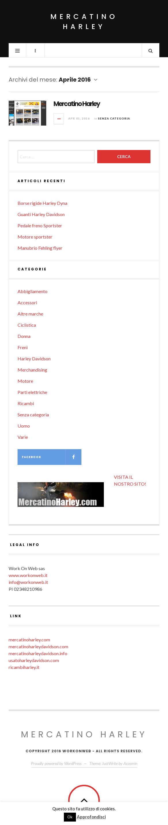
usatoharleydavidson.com (34, 660)
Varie (23, 437)
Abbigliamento (32, 291)
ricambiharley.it (24, 667)
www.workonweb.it (28, 575)
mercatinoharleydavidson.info (38, 653)
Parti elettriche (32, 392)
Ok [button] (69, 817)
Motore (25, 381)
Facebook (51, 457)
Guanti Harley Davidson (41, 214)
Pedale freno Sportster (40, 225)
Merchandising (32, 369)
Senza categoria (114, 118)
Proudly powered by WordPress (56, 763)
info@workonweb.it (28, 582)
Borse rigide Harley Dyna (42, 203)
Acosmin (130, 763)
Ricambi (26, 403)
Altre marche (30, 313)
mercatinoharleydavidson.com (38, 646)
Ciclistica (27, 325)
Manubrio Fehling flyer (40, 248)
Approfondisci (91, 816)
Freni (23, 347)
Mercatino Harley (84, 21)
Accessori (27, 302)
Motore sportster (35, 236)
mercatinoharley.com (29, 639)
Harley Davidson (34, 358)
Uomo (24, 425)
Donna (24, 336)
